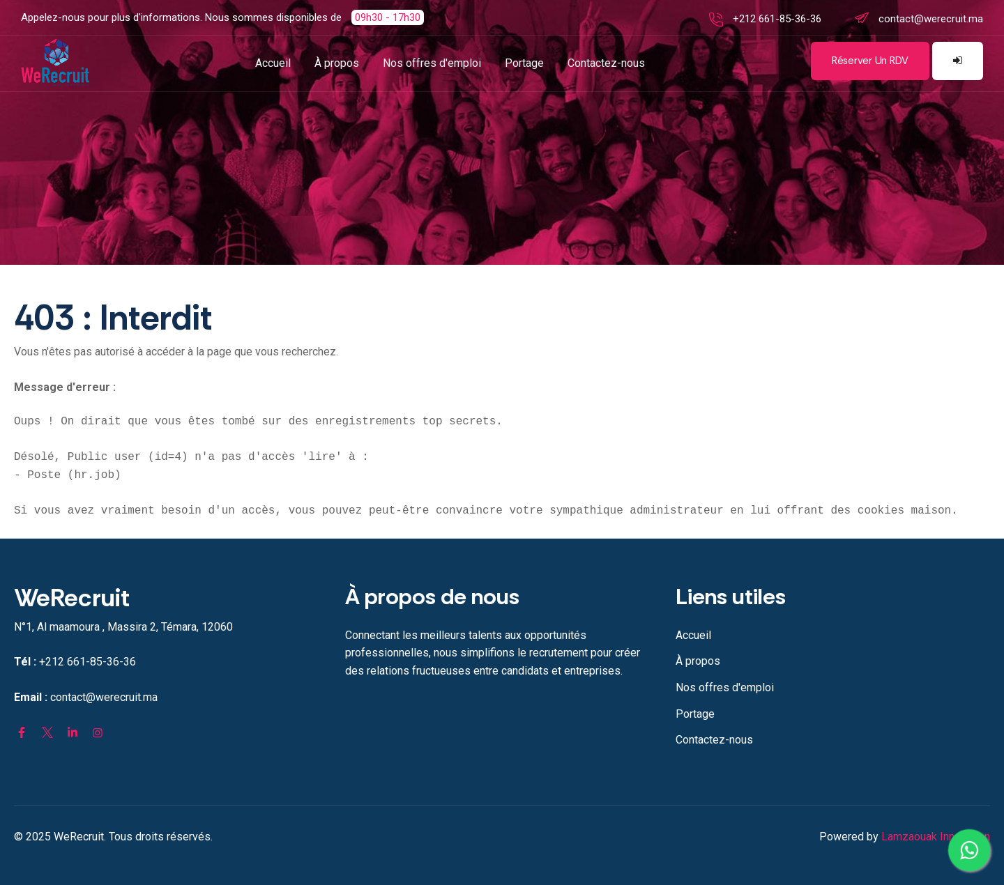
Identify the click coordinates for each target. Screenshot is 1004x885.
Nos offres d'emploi (432, 63)
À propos (336, 63)
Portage (524, 63)
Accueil (273, 63)
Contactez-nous (606, 63)
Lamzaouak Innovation (935, 836)
